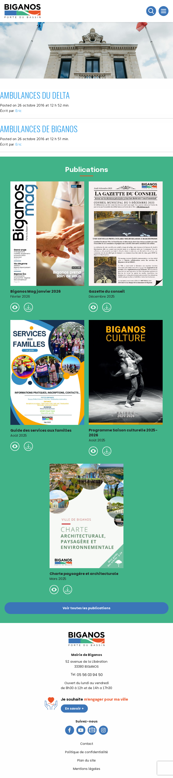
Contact (86, 743)
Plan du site (86, 760)
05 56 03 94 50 (90, 674)
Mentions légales (86, 768)
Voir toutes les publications (86, 608)
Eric (18, 111)
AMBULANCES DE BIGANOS (38, 128)
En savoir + (74, 708)
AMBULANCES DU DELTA (35, 95)
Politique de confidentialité (86, 752)
